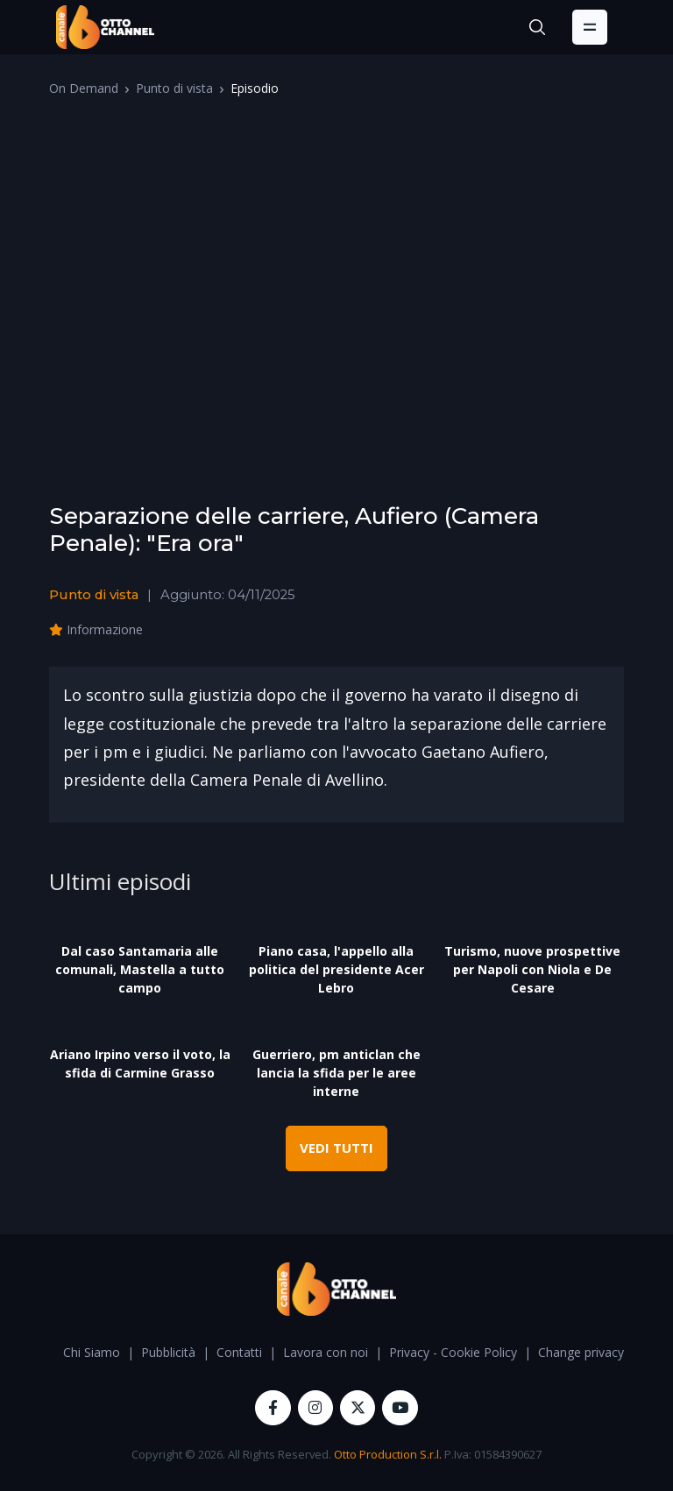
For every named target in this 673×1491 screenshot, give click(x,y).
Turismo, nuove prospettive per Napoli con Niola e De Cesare (532, 969)
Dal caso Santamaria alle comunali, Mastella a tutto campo (139, 969)
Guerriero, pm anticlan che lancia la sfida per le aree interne (336, 1072)
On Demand (83, 88)
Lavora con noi (325, 1352)
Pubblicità (168, 1352)
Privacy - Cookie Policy (453, 1352)
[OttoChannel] (105, 27)
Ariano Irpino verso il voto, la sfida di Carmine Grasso (140, 1063)
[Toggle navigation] (589, 27)
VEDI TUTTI (336, 1147)
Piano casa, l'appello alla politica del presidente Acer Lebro (336, 969)
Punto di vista (174, 88)
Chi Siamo (91, 1352)
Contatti (239, 1352)
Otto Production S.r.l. (388, 1454)
